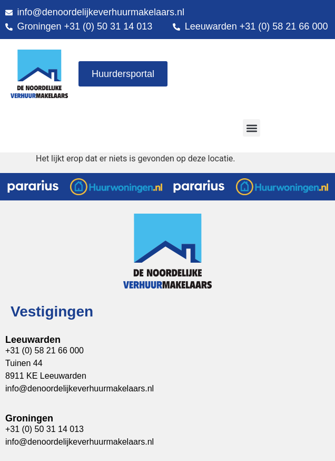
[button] (251, 128)
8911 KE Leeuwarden (45, 375)
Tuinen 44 (24, 363)
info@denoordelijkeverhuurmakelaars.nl (79, 441)
